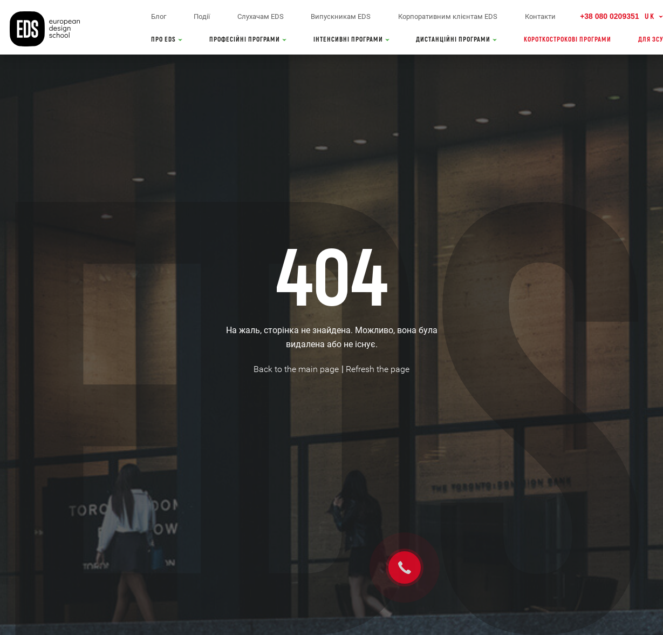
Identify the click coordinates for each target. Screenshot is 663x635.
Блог (158, 16)
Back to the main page (296, 369)
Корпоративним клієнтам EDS (447, 16)
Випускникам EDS (341, 16)
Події (202, 16)
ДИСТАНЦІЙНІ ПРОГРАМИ (456, 40)
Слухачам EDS (260, 16)
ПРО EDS (166, 40)
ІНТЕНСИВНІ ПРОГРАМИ (351, 40)
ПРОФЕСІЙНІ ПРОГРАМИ (247, 40)
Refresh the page (377, 369)
